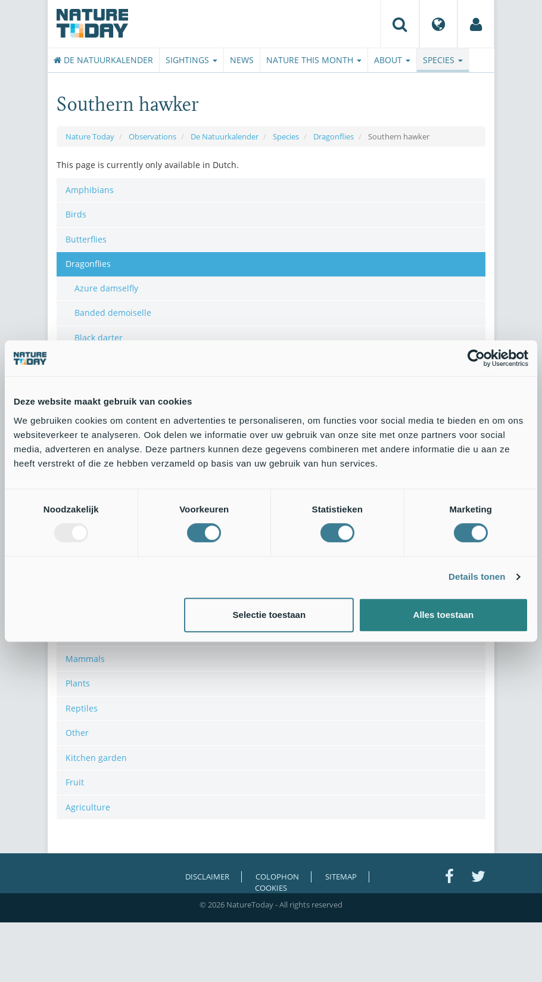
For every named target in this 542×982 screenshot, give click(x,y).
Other (77, 732)
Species (443, 60)
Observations (152, 136)
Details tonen (476, 576)
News (242, 60)
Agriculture (88, 807)
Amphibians (90, 189)
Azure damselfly (106, 288)
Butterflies (86, 239)
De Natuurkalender (103, 60)
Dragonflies (333, 136)
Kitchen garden (96, 757)
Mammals (85, 658)
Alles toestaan (443, 615)
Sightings (191, 60)
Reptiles (82, 708)
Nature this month (314, 60)
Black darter (98, 337)
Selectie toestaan (269, 615)
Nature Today (90, 136)
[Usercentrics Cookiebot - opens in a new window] (476, 358)
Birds (76, 214)
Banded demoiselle (112, 312)
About (392, 60)
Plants (78, 683)
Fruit (75, 782)
